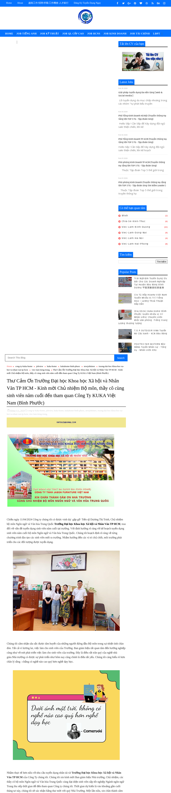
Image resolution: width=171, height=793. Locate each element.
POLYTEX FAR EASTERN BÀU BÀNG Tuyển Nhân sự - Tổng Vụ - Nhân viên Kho (150, 347)
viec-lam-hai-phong (135, 244)
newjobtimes (89, 52)
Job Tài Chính (140, 33)
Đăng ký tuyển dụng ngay (87, 3)
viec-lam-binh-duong (136, 227)
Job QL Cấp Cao (73, 33)
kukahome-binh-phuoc (70, 52)
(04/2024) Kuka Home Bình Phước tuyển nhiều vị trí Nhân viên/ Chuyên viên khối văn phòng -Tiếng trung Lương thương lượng (143, 318)
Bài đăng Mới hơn (16, 619)
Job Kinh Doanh (115, 33)
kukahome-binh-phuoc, (75, 107)
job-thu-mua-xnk (147, 763)
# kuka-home (53, 515)
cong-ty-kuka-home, (36, 107)
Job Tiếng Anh (27, 33)
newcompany (136, 768)
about (20, 3)
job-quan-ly (127, 763)
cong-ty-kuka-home (24, 52)
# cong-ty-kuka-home (23, 515)
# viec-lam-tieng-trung (54, 519)
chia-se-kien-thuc (134, 222)
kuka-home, (59, 107)
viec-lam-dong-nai (134, 233)
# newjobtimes (93, 515)
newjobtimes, (91, 107)
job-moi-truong (129, 757)
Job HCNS (93, 33)
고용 (20, 42)
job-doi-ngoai (150, 752)
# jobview (40, 515)
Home (9, 3)
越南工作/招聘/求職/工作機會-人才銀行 (48, 3)
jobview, (49, 107)
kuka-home (52, 52)
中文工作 (10, 42)
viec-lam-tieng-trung (52, 55)
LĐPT (156, 33)
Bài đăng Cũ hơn (105, 619)
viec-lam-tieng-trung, (50, 110)
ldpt (122, 768)
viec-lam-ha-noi (133, 239)
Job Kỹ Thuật (49, 33)
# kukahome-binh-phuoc (72, 515)
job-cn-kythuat (129, 752)
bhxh (125, 216)
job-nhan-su (150, 757)
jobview (39, 52)
